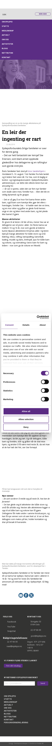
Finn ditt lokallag (13, 665)
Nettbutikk (7, 53)
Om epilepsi (7, 22)
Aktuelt (6, 35)
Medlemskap (8, 30)
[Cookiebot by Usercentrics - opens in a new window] (37, 317)
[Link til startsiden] (15, 4)
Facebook (9, 621)
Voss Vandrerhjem (36, 171)
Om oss (5, 39)
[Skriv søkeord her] (16, 14)
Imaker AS (40, 743)
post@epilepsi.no (36, 636)
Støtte (5, 26)
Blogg (5, 48)
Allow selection (26, 419)
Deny (26, 427)
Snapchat (9, 631)
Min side (43, 14)
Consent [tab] (9, 325)
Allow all (26, 411)
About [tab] (43, 325)
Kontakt (6, 57)
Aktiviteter (7, 44)
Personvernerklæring (16, 722)
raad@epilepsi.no (12, 646)
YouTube (9, 626)
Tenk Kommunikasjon (20, 743)
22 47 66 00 (10, 641)
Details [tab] (26, 325)
